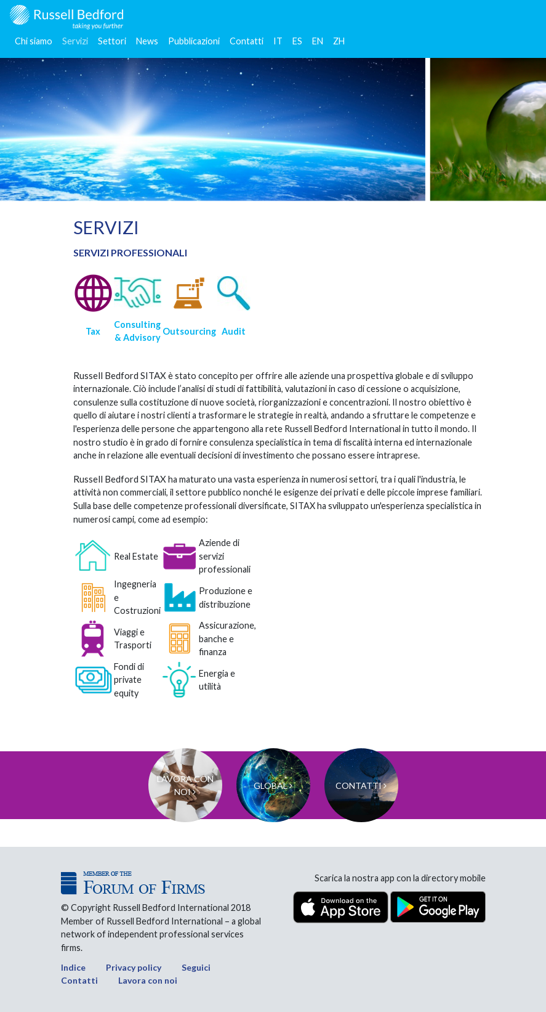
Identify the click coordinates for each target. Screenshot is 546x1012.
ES (297, 41)
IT (278, 41)
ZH (339, 41)
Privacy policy (133, 967)
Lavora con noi (147, 980)
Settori (112, 41)
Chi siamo (33, 41)
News (147, 41)
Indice (73, 967)
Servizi (75, 41)
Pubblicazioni (194, 41)
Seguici (196, 967)
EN (317, 41)
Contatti (246, 41)
